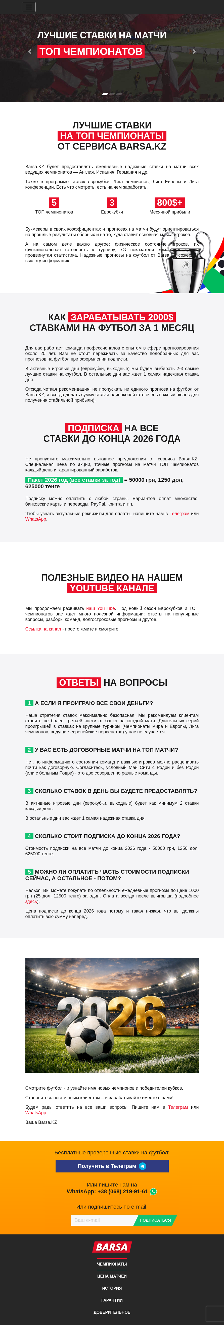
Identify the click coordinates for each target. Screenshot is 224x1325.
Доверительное (112, 1312)
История (112, 1288)
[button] (29, 52)
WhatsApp (35, 519)
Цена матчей (112, 1276)
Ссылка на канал (43, 629)
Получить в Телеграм (112, 1166)
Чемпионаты (112, 1264)
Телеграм (179, 513)
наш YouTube (100, 608)
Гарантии (112, 1300)
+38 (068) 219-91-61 (123, 1191)
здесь (31, 901)
